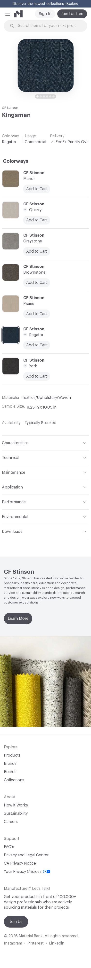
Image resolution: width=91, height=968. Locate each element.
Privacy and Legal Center (26, 855)
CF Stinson (10, 107)
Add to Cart (36, 376)
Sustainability (16, 813)
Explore (72, 4)
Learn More (18, 618)
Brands (10, 764)
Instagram (13, 943)
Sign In (45, 14)
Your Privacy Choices (27, 871)
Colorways (15, 161)
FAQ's (9, 847)
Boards (10, 772)
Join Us (16, 922)
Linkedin (56, 943)
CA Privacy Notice (20, 863)
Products (12, 755)
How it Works (16, 805)
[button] (8, 14)
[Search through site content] (48, 26)
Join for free (72, 14)
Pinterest (35, 943)
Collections (14, 780)
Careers (11, 822)
